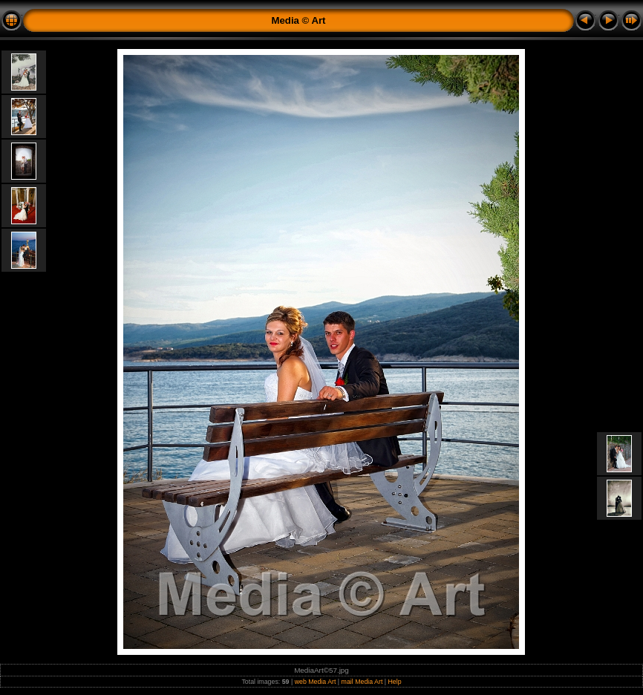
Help (395, 681)
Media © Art (299, 20)
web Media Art (315, 681)
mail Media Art (362, 681)
